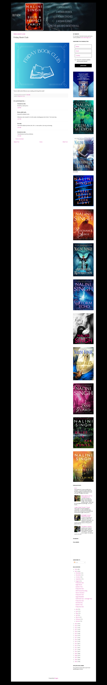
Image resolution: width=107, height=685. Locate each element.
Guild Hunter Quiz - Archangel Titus (84, 598)
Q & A (75, 488)
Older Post (65, 142)
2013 (76, 645)
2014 (76, 643)
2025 (76, 571)
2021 (76, 629)
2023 (76, 625)
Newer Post (16, 142)
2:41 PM (19, 119)
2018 (76, 635)
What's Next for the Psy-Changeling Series (86, 496)
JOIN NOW (83, 65)
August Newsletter (80, 596)
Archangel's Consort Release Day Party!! (86, 516)
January (78, 621)
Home (41, 142)
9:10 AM (19, 136)
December (78, 573)
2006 (76, 659)
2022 (76, 627)
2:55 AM (19, 127)
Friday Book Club (21, 96)
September (78, 579)
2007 (76, 657)
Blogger (56, 678)
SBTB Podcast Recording (81, 590)
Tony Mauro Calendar (86, 526)
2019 (76, 633)
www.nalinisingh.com (86, 37)
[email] (83, 51)
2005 (76, 661)
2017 (76, 637)
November (78, 575)
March (77, 617)
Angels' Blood (79, 584)
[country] (83, 55)
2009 (76, 653)
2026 (76, 569)
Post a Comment (20, 139)
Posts (76, 562)
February (78, 619)
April (77, 615)
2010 (76, 651)
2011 (76, 649)
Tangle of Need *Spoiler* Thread (82, 507)
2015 (76, 641)
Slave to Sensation (80, 592)
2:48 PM (19, 107)
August (77, 581)
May (77, 613)
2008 (76, 655)
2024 (76, 623)
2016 (76, 639)
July (77, 609)
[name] (83, 46)
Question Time (79, 586)
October (78, 577)
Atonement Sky (79, 602)
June (77, 611)
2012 (76, 647)
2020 (76, 631)
